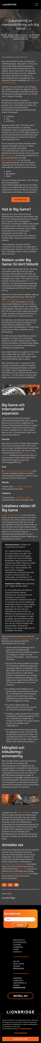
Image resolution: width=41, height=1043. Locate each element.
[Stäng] (38, 1017)
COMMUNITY (18, 980)
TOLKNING (17, 945)
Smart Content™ (24, 812)
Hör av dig (22, 869)
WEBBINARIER (18, 968)
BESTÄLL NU (20, 995)
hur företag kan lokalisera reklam (22, 638)
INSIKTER (16, 966)
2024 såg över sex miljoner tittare (18, 471)
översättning (9, 155)
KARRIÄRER (17, 978)
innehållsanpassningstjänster (14, 864)
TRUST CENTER (18, 964)
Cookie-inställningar (20, 1033)
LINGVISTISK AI (19, 940)
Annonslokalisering (10, 160)
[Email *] (19, 919)
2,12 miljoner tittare (22, 497)
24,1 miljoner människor (23, 486)
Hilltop (30, 281)
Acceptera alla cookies (20, 1039)
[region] (20, 1028)
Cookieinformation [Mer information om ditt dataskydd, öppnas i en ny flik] (25, 1029)
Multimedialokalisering (11, 515)
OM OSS (16, 961)
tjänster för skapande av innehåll (15, 873)
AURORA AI (17, 952)
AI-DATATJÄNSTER (19, 942)
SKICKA (20, 925)
